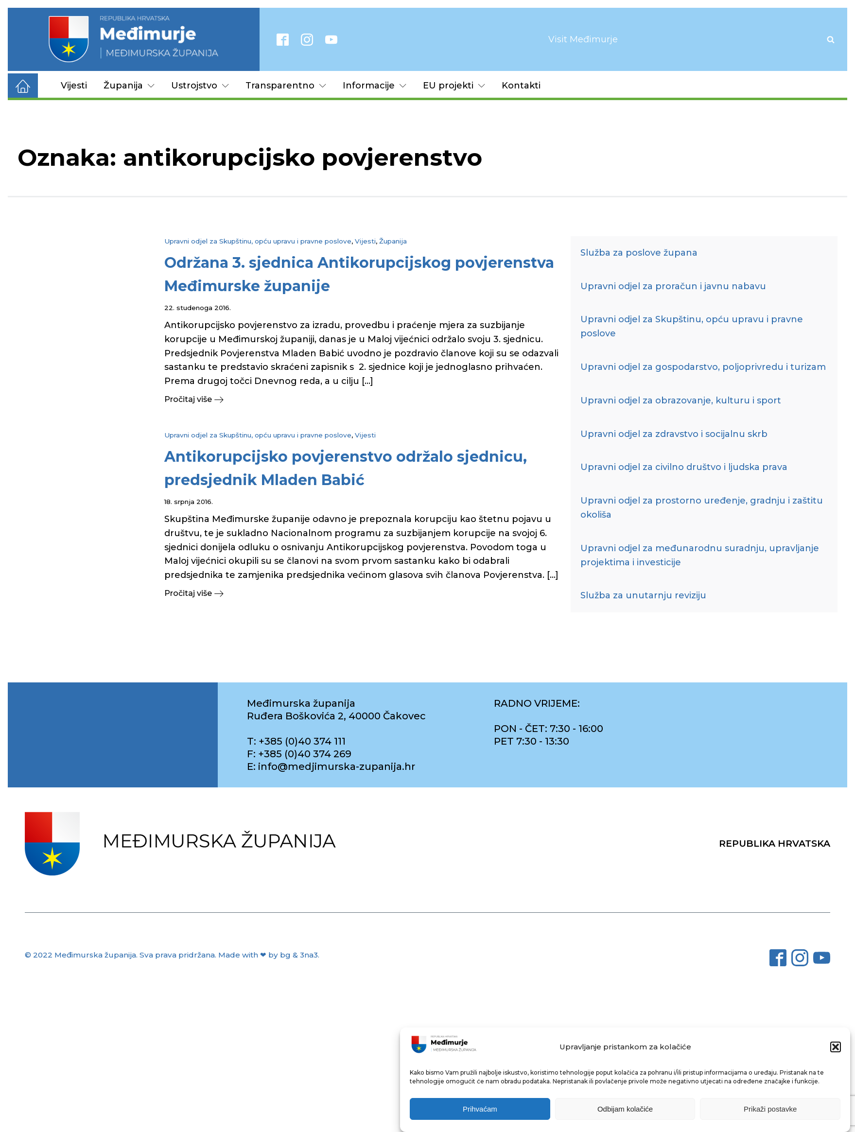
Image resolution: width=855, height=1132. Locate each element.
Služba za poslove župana (639, 252)
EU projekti (454, 85)
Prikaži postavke (770, 1109)
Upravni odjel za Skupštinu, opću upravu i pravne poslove (257, 241)
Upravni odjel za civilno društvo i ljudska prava (683, 467)
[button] (835, 1047)
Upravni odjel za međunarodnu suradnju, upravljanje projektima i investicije (699, 555)
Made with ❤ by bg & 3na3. (268, 954)
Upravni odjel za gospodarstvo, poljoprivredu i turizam (703, 367)
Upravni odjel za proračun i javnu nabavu (673, 286)
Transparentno (285, 85)
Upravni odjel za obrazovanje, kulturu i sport (680, 400)
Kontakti (521, 85)
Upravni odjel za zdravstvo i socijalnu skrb (674, 434)
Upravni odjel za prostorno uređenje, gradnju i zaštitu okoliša (701, 507)
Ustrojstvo (200, 85)
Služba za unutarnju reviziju (643, 595)
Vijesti (74, 85)
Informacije (374, 85)
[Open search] (831, 39)
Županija (129, 85)
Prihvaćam (480, 1109)
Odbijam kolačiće (625, 1109)
